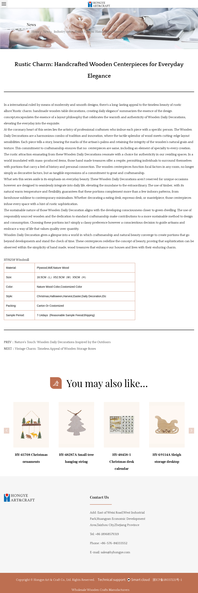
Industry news (63, 31)
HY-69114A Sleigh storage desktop (167, 458)
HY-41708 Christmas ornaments (31, 458)
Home (36, 31)
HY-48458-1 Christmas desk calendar (121, 462)
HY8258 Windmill (16, 260)
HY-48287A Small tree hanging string (76, 458)
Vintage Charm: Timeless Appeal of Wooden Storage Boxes (55, 348)
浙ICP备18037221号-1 (167, 580)
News (46, 31)
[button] (6, 431)
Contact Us (99, 497)
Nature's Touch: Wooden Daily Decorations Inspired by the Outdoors (63, 342)
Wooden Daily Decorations (166, 117)
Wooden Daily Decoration (22, 235)
